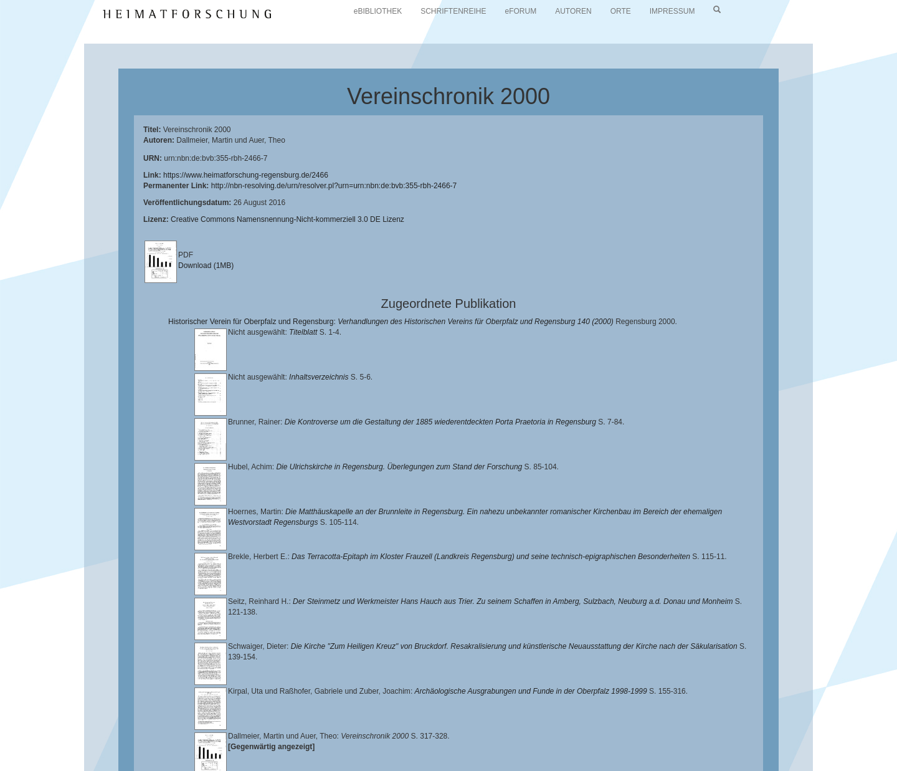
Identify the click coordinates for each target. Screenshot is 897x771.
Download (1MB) (206, 265)
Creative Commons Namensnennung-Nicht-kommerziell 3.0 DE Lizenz (287, 219)
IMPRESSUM (672, 11)
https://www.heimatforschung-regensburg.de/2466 (245, 175)
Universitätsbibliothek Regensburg (357, 733)
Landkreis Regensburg (131, 743)
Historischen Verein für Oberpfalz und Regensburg (751, 733)
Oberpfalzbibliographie (708, 743)
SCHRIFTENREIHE (453, 11)
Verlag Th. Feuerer (439, 743)
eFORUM (521, 11)
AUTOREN (573, 11)
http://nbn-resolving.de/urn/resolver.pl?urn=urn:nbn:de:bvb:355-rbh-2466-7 (334, 185)
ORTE (620, 11)
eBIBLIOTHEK (378, 11)
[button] (3, 766)
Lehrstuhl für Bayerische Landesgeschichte (505, 733)
